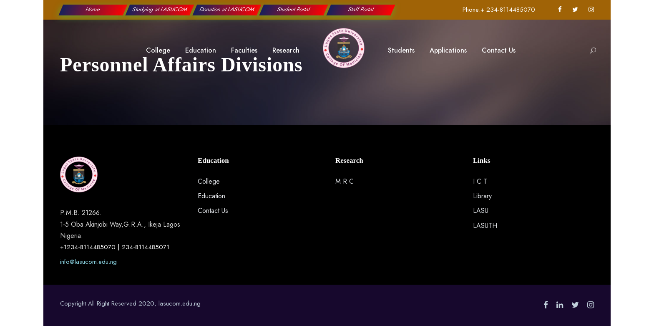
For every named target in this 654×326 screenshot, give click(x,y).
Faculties (244, 50)
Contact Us (499, 50)
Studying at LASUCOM (160, 9)
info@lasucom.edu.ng (88, 261)
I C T (480, 181)
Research (285, 50)
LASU (480, 210)
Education (200, 50)
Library (482, 196)
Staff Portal (360, 9)
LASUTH (485, 225)
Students (401, 50)
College (158, 50)
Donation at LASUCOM (227, 9)
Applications (448, 50)
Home (93, 9)
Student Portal (294, 9)
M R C (344, 181)
